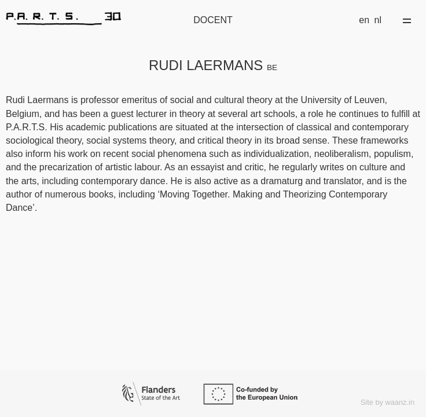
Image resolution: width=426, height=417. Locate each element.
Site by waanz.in (387, 402)
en (364, 20)
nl (377, 20)
